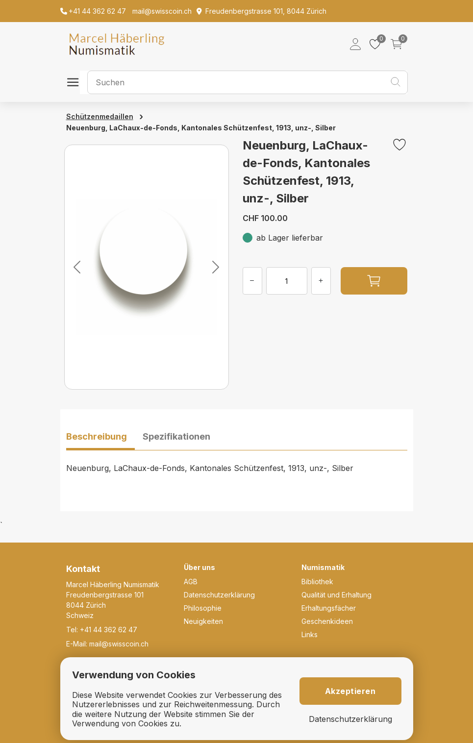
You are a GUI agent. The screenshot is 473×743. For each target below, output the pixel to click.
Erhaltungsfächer (328, 608)
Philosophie (203, 608)
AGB (191, 581)
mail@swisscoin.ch (119, 644)
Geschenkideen (327, 621)
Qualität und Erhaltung (336, 595)
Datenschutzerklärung (219, 595)
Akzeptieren (350, 691)
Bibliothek (317, 581)
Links (309, 634)
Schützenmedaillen (99, 116)
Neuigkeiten (203, 621)
